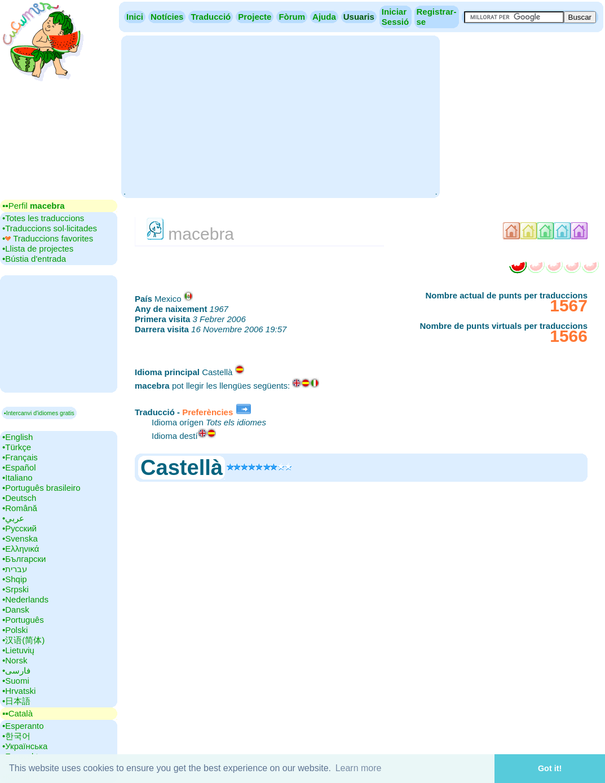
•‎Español (19, 467)
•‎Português (23, 619)
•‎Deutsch (19, 498)
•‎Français (20, 457)
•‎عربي (13, 518)
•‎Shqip (14, 579)
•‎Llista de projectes (37, 248)
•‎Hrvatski (19, 691)
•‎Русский (19, 528)
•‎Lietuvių (18, 650)
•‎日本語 (16, 701)
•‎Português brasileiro (41, 487)
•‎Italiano (17, 477)
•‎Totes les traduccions (43, 218)
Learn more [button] (358, 768)
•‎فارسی (16, 670)
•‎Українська (24, 746)
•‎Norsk (14, 660)
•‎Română (19, 508)
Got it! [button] (550, 768)
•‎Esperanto (23, 726)
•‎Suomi (15, 680)
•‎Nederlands (25, 599)
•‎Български (24, 559)
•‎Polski (15, 630)
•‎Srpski (15, 589)
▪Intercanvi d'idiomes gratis (39, 413)
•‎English (17, 437)
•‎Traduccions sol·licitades (49, 228)
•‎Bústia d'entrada (34, 258)
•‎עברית (14, 569)
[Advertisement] (280, 116)
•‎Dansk (15, 609)
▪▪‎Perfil (33, 205)
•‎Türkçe (16, 447)
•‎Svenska (20, 538)
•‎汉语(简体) (23, 640)
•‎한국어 (16, 736)
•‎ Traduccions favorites (47, 238)
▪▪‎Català (17, 713)
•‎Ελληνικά (20, 548)
